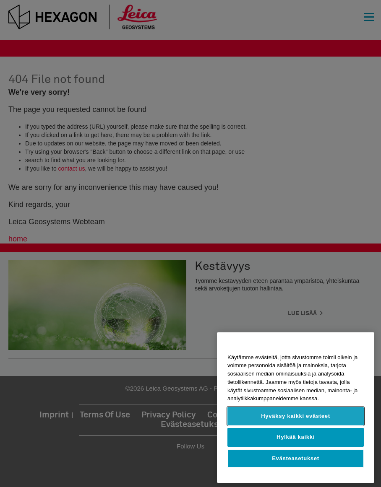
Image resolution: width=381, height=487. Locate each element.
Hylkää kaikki (296, 437)
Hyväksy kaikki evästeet (295, 416)
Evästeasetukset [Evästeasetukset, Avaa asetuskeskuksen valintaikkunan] (295, 458)
